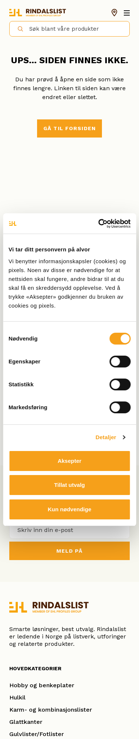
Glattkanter (25, 721)
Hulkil (17, 697)
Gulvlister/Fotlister (36, 734)
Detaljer (106, 437)
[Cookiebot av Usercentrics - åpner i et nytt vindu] (98, 223)
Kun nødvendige (70, 509)
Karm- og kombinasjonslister (50, 709)
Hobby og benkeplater (41, 685)
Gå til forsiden (69, 128)
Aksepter (69, 461)
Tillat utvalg (69, 485)
